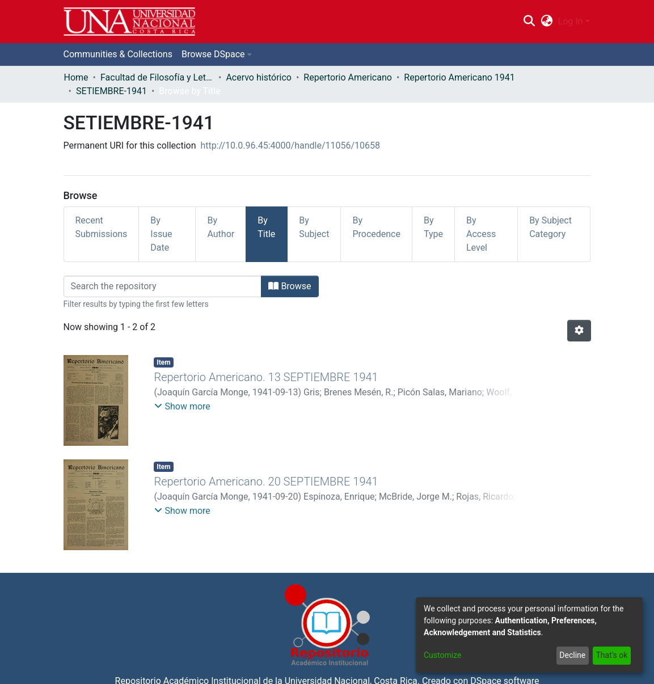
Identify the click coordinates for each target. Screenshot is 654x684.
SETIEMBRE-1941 (111, 91)
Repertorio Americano (347, 77)
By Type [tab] (433, 227)
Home (76, 77)
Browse (289, 286)
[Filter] (163, 286)
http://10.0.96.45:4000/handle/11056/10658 (291, 145)
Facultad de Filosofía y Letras (157, 77)
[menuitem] (546, 21)
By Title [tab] (266, 227)
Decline (572, 655)
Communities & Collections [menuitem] (118, 54)
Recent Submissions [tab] (101, 227)
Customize (442, 655)
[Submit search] (529, 21)
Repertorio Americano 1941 (459, 77)
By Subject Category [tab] (550, 227)
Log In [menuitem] (570, 21)
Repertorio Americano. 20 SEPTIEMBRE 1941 (266, 481)
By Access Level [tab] (481, 234)
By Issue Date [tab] (161, 234)
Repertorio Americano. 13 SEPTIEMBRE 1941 (266, 377)
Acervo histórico (259, 77)
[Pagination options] (579, 330)
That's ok (611, 655)
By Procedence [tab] (376, 227)
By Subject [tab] (314, 227)
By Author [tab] (220, 227)
